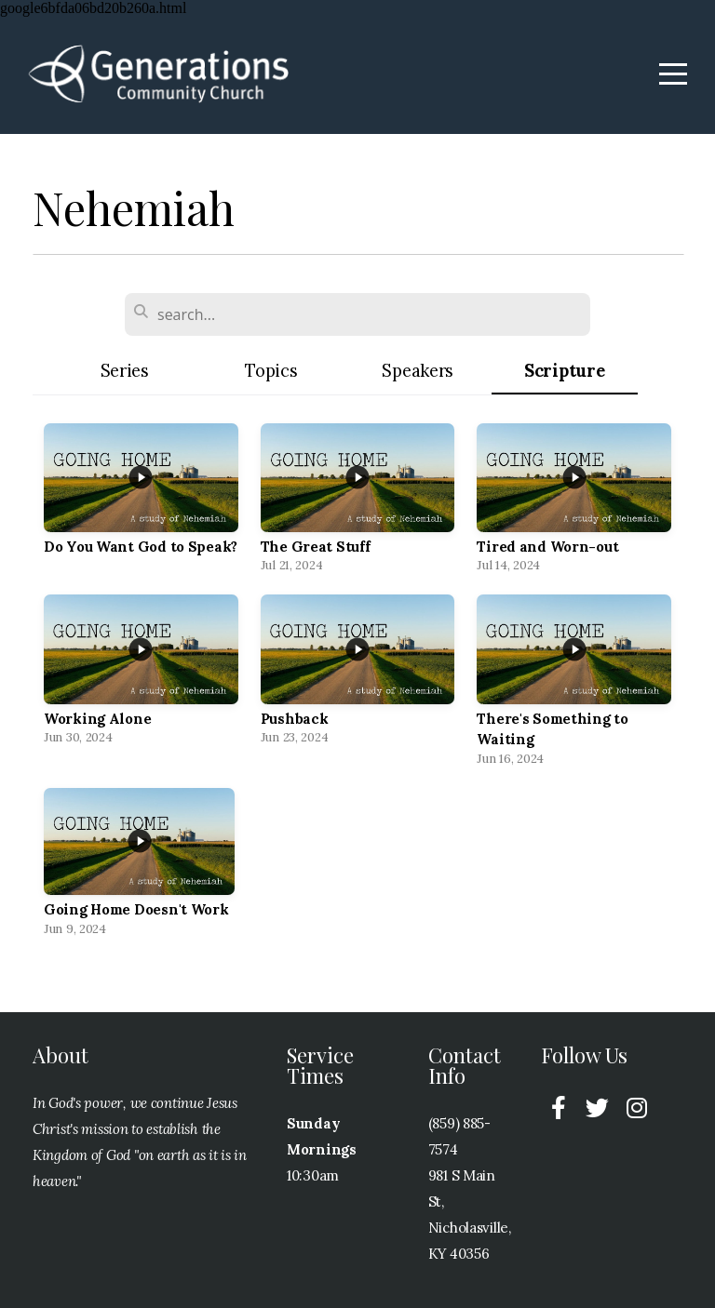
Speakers (417, 370)
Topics (271, 370)
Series (125, 370)
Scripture (564, 370)
